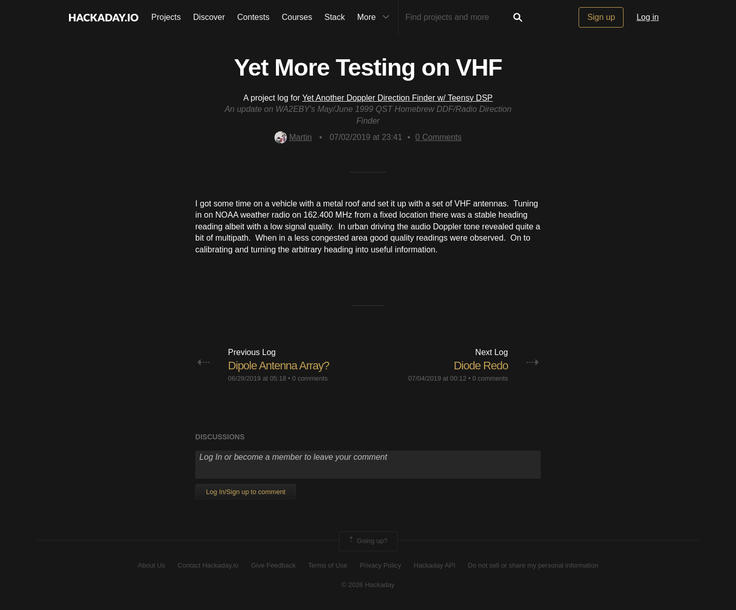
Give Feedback (273, 565)
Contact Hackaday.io (208, 565)
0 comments (310, 378)
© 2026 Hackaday (368, 585)
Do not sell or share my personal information (533, 565)
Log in (647, 17)
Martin (293, 137)
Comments (439, 137)
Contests (253, 17)
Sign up (601, 17)
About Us (151, 565)
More (375, 17)
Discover (209, 17)
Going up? (367, 541)
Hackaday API (434, 565)
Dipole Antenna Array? (278, 365)
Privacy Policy (380, 565)
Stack (335, 17)
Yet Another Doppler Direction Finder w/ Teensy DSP (397, 97)
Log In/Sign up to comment (245, 492)
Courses (297, 17)
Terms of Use (328, 565)
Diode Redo (481, 365)
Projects (166, 17)
